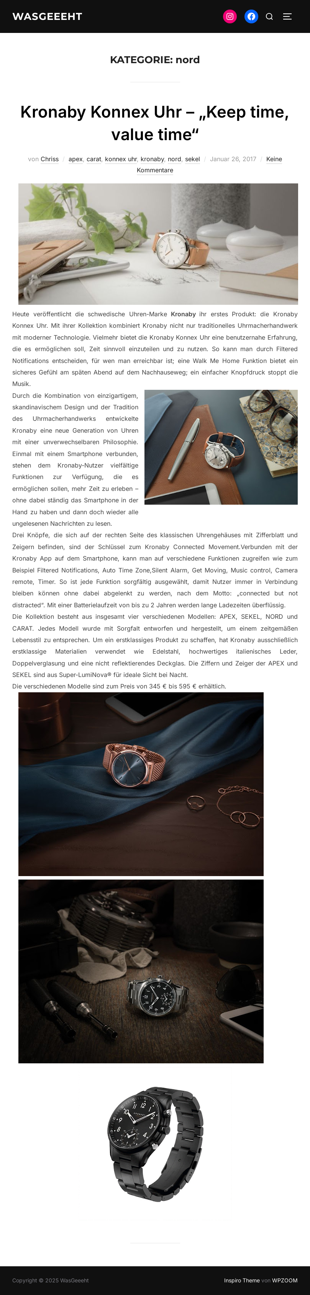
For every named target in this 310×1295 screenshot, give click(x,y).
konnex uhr (121, 159)
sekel (192, 159)
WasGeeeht (47, 16)
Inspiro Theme (242, 1280)
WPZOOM (285, 1280)
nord (174, 159)
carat (94, 159)
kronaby (152, 159)
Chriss (50, 159)
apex (76, 159)
